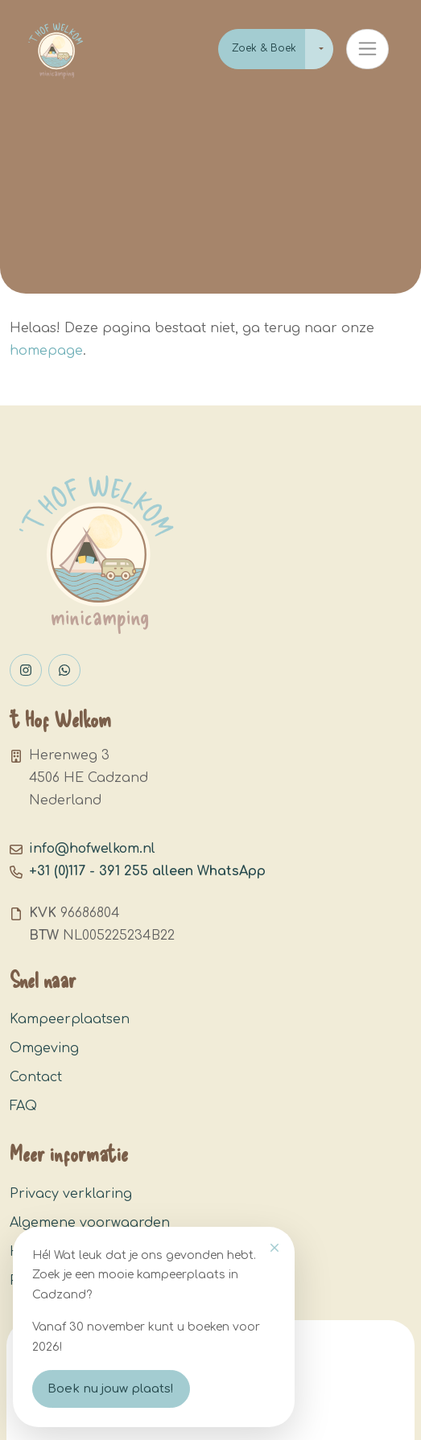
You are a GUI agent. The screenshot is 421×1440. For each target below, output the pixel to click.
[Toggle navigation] (367, 49)
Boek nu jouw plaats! (110, 1389)
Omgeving (44, 1048)
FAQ (23, 1106)
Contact (36, 1077)
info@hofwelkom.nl (92, 848)
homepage (46, 351)
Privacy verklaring (71, 1194)
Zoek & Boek (264, 48)
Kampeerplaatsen (70, 1019)
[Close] (274, 1248)
